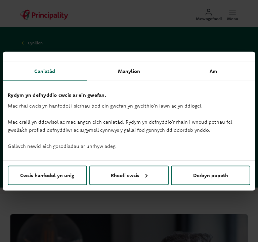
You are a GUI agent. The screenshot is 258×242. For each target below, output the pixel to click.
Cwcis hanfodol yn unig (47, 175)
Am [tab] (213, 71)
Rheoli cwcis (129, 175)
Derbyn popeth (210, 175)
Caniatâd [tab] (44, 71)
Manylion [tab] (129, 71)
